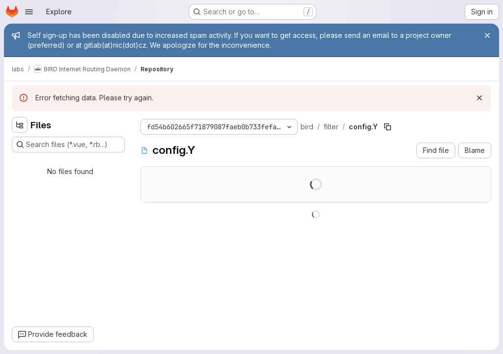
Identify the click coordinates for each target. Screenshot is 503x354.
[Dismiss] (479, 98)
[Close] (487, 35)
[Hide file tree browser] (20, 125)
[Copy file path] (387, 127)
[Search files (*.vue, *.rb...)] (68, 144)
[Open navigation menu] (29, 12)
